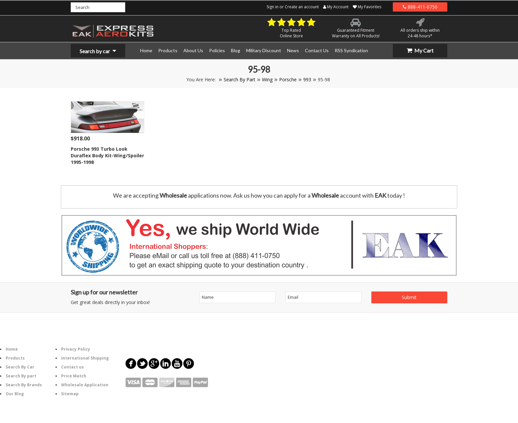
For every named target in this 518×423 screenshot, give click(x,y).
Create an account (302, 7)
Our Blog (15, 394)
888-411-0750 (420, 7)
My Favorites (367, 7)
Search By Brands (24, 385)
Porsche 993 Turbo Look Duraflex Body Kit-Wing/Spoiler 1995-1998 (107, 155)
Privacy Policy (75, 349)
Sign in (272, 7)
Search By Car (20, 367)
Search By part (21, 376)
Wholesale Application (84, 385)
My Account (336, 7)
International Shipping (85, 358)
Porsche (288, 79)
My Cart (420, 50)
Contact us (72, 367)
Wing (267, 79)
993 (307, 79)
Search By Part (239, 79)
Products (15, 358)
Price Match (73, 376)
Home (12, 349)
